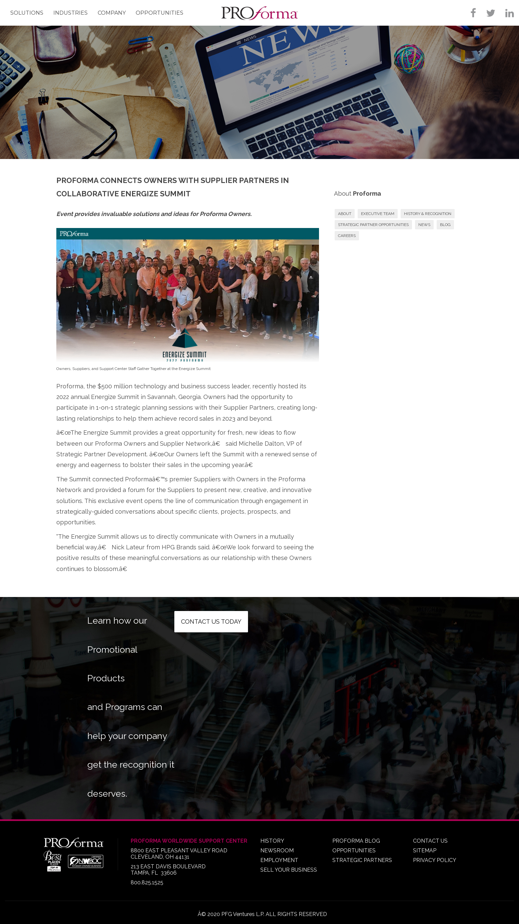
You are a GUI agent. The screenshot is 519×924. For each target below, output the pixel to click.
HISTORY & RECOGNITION (427, 213)
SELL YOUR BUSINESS (288, 870)
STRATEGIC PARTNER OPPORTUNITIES (373, 224)
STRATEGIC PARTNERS (362, 860)
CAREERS (347, 235)
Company (112, 13)
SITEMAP (424, 850)
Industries (70, 13)
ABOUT (344, 213)
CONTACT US (430, 841)
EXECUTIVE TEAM (377, 213)
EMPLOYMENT (279, 860)
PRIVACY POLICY (434, 860)
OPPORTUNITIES (354, 850)
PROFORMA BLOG (356, 841)
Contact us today (211, 621)
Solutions (26, 13)
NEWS (424, 224)
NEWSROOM (277, 850)
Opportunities (159, 13)
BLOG (445, 224)
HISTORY (272, 841)
